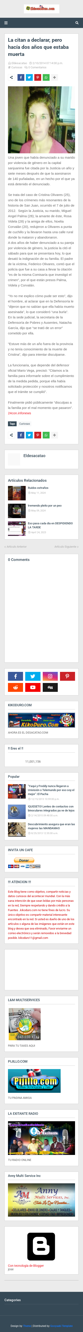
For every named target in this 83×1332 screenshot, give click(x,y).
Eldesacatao (19, 63)
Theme (27, 1326)
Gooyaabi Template (61, 1326)
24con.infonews (19, 413)
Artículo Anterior (17, 546)
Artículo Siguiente (65, 546)
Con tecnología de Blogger (41, 1263)
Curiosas (16, 67)
